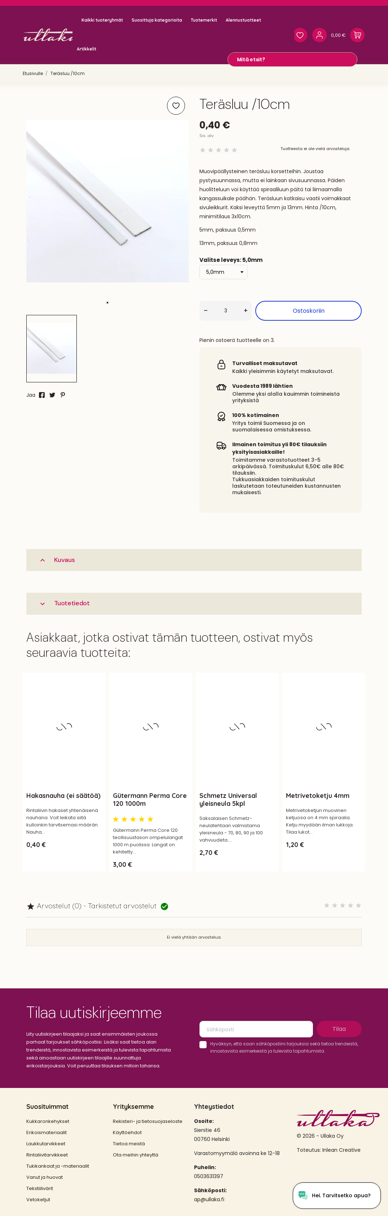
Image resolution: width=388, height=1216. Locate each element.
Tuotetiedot (64, 603)
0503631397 (208, 1176)
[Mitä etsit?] (292, 59)
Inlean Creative (341, 1150)
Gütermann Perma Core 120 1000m (150, 799)
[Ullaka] (54, 34)
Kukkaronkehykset (47, 1121)
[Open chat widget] (334, 1195)
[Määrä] (225, 311)
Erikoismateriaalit (46, 1132)
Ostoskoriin (309, 311)
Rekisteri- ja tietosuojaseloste (147, 1121)
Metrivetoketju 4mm (317, 795)
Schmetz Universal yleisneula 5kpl (228, 799)
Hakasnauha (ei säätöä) (63, 795)
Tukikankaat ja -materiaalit (57, 1166)
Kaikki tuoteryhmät (102, 20)
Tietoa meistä (129, 1143)
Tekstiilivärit (39, 1188)
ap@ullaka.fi (209, 1199)
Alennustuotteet (243, 20)
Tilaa (339, 1029)
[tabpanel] (107, 201)
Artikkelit (86, 49)
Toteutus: (309, 1150)
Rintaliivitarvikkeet (47, 1154)
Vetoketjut (38, 1199)
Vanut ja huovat (44, 1177)
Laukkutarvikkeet (45, 1143)
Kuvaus (56, 560)
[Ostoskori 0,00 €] (348, 35)
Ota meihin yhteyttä (135, 1154)
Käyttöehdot (127, 1132)
